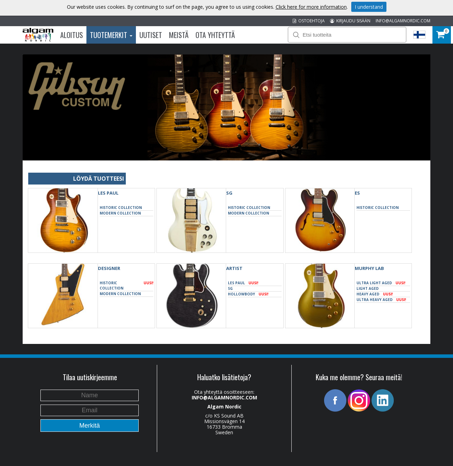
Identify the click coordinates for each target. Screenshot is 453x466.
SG (229, 193)
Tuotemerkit (111, 35)
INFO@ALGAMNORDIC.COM (403, 21)
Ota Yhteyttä (215, 35)
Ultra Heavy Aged (381, 299)
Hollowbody (248, 294)
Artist (234, 268)
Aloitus (71, 35)
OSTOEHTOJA (309, 21)
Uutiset (150, 35)
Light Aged (367, 288)
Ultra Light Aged (380, 283)
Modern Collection (120, 213)
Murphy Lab (369, 268)
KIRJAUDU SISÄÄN (350, 21)
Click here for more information (311, 6)
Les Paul (108, 193)
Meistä (179, 35)
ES (357, 193)
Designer (109, 268)
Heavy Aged (374, 294)
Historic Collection (121, 207)
